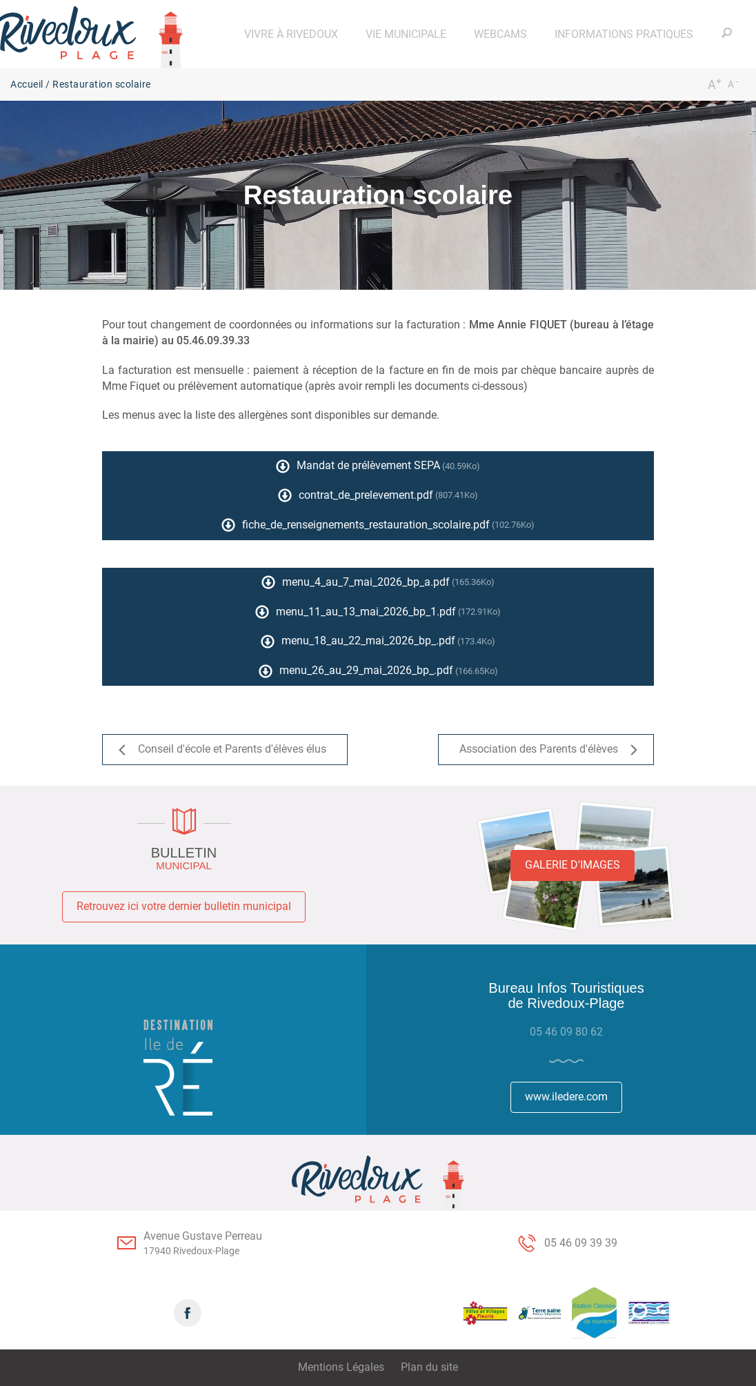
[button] (291, 34)
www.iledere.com (566, 1096)
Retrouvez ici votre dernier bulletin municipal (184, 906)
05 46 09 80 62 (566, 1031)
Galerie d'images (572, 864)
